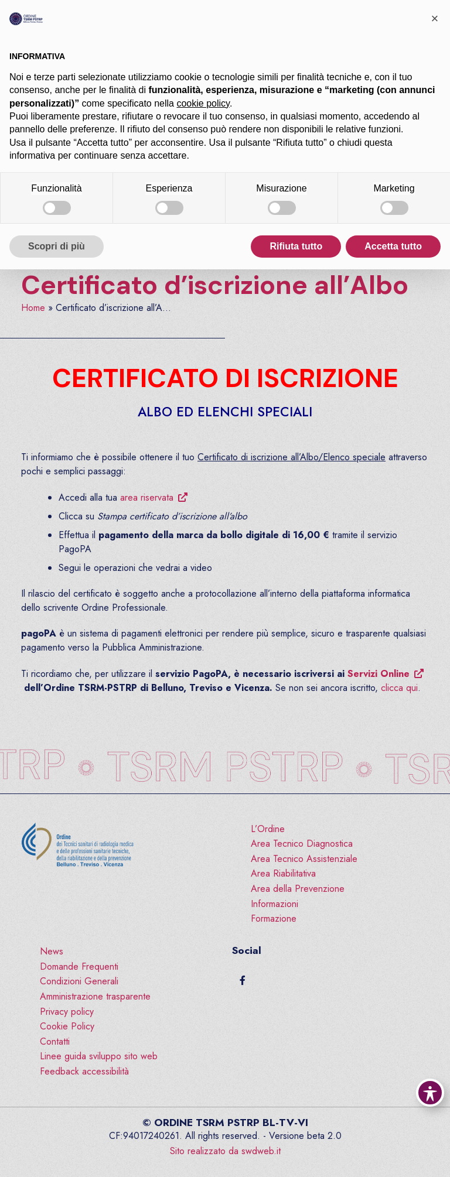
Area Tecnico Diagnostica (302, 843)
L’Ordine (268, 829)
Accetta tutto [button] (393, 246)
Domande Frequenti (79, 966)
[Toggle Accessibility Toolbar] (430, 1093)
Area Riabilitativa (283, 873)
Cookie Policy (67, 1026)
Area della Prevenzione (298, 888)
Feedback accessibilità (84, 1071)
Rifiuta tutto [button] (296, 246)
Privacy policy (67, 1011)
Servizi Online (378, 673)
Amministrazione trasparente (95, 996)
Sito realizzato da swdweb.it (225, 1151)
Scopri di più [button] (56, 246)
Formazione (273, 918)
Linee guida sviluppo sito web (99, 1056)
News (51, 951)
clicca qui (399, 687)
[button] (434, 18)
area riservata (146, 497)
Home (33, 307)
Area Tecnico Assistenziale (304, 858)
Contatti (55, 1041)
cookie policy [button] (202, 103)
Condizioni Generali (79, 981)
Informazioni (274, 904)
